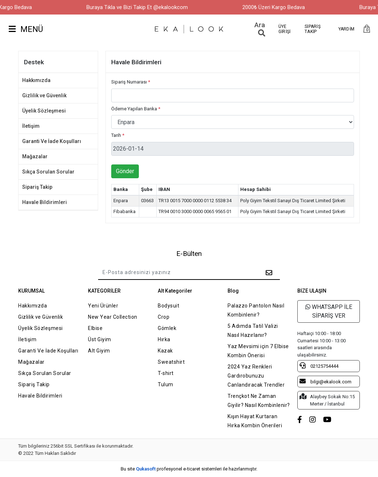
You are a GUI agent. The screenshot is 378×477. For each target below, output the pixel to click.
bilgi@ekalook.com (325, 381)
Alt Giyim (99, 351)
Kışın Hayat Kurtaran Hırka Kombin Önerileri (255, 420)
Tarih (117, 135)
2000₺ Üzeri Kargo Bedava (281, 7)
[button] (367, 29)
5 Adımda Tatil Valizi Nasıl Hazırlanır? (253, 330)
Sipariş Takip (37, 187)
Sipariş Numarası (130, 82)
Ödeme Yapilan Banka (135, 108)
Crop (163, 317)
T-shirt (166, 373)
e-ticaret (191, 469)
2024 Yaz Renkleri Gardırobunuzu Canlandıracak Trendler (256, 376)
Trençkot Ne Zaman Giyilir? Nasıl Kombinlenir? (259, 400)
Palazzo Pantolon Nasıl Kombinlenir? (256, 310)
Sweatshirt (171, 362)
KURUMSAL (31, 291)
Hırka (164, 339)
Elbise (95, 328)
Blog (233, 291)
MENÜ (26, 29)
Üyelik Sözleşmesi (44, 111)
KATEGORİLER (104, 291)
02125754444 (318, 365)
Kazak (165, 351)
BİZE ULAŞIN (311, 291)
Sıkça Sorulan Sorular (48, 172)
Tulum (165, 384)
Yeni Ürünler (103, 306)
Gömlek (167, 328)
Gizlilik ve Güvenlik (44, 95)
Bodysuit (168, 306)
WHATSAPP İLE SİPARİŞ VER (328, 311)
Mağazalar (35, 156)
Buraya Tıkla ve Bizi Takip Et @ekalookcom (145, 7)
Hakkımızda (36, 80)
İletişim (31, 126)
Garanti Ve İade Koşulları (51, 141)
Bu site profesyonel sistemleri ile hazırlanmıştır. (189, 469)
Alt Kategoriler (175, 291)
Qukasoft (146, 469)
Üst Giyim (99, 339)
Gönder (125, 171)
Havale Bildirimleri (44, 202)
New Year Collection (112, 317)
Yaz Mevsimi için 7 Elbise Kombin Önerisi (258, 350)
